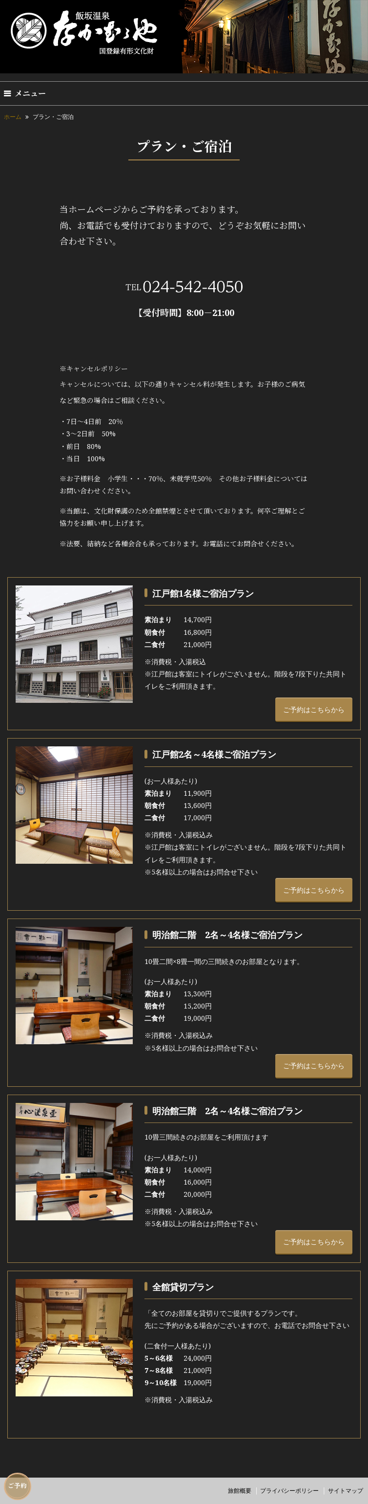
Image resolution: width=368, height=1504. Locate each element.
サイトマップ (345, 1490)
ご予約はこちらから (314, 709)
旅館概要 (239, 1490)
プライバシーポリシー (289, 1490)
